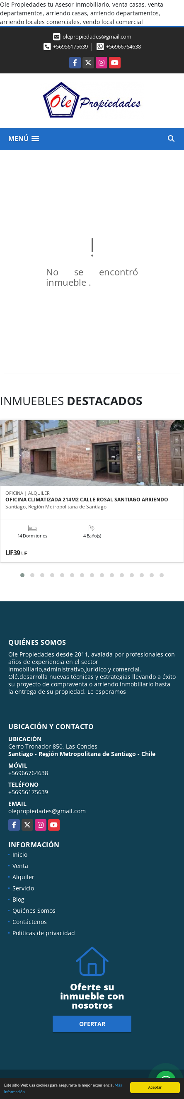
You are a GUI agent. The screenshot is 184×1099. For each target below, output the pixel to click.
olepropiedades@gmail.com (47, 811)
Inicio (19, 854)
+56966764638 (123, 46)
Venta (20, 866)
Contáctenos (29, 922)
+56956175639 (70, 46)
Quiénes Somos (34, 910)
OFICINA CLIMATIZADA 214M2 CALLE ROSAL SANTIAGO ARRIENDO (86, 499)
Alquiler (23, 877)
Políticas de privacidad (43, 933)
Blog (18, 899)
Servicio (23, 888)
